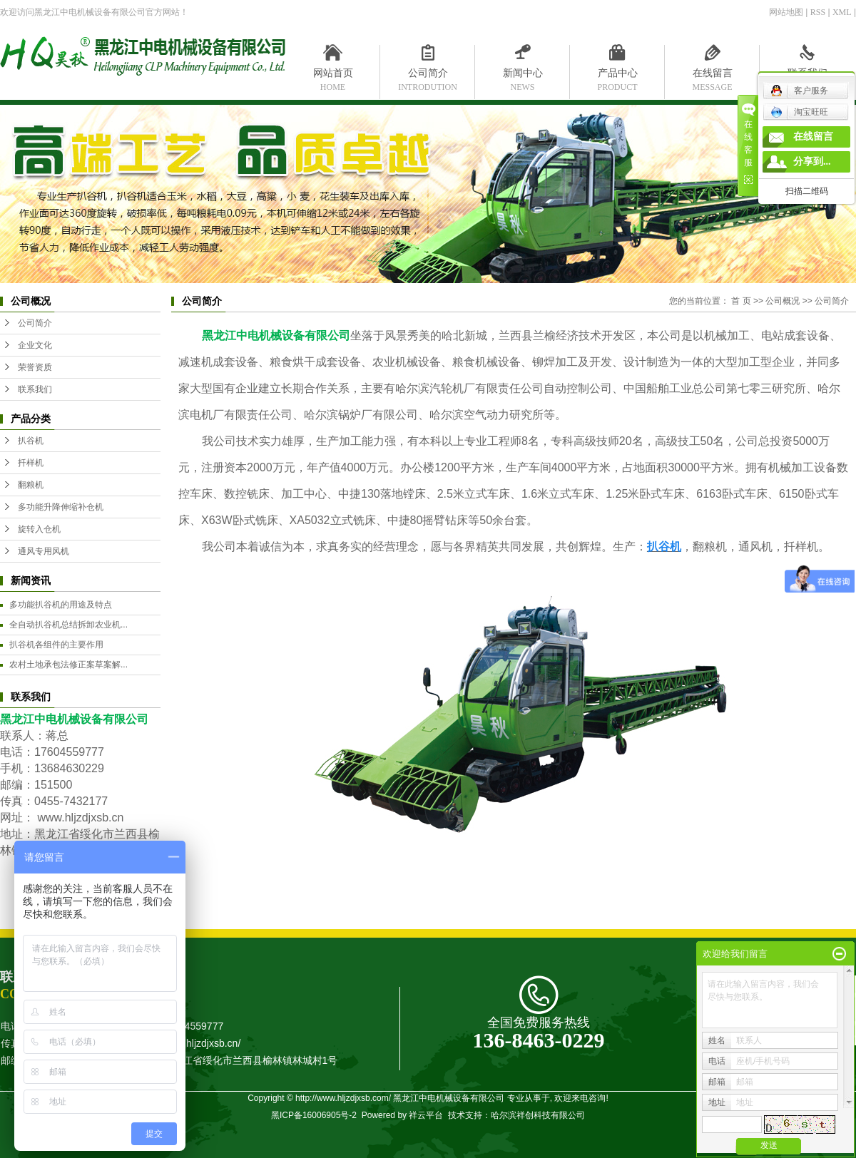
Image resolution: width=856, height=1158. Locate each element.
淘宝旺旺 (799, 112)
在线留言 (712, 76)
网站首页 (332, 76)
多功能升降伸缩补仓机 (60, 507)
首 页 (740, 301)
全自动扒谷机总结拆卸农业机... (68, 625)
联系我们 (807, 76)
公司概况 (782, 301)
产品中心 (617, 76)
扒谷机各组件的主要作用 (56, 645)
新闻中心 (522, 76)
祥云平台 (426, 1115)
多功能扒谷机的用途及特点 (60, 605)
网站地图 (786, 12)
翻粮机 (31, 485)
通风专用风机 (43, 551)
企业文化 (35, 345)
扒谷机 (31, 441)
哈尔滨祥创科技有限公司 (538, 1115)
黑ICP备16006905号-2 (314, 1115)
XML (842, 12)
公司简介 (427, 76)
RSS (817, 12)
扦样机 (31, 463)
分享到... (812, 161)
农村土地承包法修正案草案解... (68, 665)
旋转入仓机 (39, 529)
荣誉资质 (35, 367)
